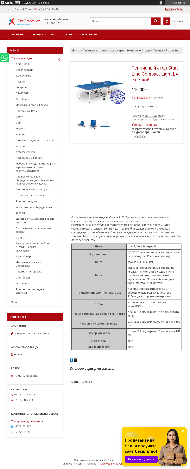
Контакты (89, 34)
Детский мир (23, 256)
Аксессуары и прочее (29, 157)
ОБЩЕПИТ (22, 87)
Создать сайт (29, 2)
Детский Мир (23, 75)
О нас (70, 34)
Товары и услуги (42, 34)
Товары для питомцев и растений (30, 291)
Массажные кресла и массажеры (28, 264)
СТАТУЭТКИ (23, 93)
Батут (19, 116)
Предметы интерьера (28, 271)
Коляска (21, 146)
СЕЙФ (19, 122)
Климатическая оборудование (34, 207)
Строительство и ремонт (31, 195)
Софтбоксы (23, 277)
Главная (16, 34)
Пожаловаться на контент (113, 463)
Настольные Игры (26, 111)
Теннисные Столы (138, 50)
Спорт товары (24, 69)
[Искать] (156, 21)
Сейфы (20, 237)
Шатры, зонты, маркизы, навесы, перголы (35, 220)
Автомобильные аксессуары (33, 189)
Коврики (20, 134)
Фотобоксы (22, 99)
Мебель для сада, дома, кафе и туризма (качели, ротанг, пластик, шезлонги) (35, 167)
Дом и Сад (22, 64)
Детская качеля (25, 152)
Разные (20, 81)
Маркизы (21, 128)
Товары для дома (27, 201)
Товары (20, 212)
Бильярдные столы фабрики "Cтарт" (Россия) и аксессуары (33, 247)
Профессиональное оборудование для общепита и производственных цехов (35, 180)
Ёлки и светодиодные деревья (34, 140)
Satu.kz (112, 460)
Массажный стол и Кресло (32, 105)
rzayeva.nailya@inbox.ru (28, 420)
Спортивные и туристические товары (33, 230)
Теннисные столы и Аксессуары (103, 50)
